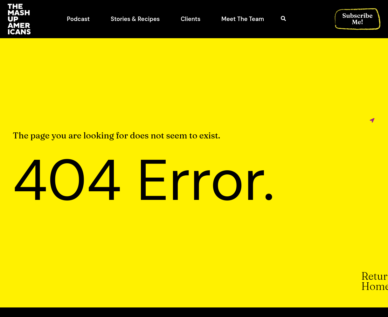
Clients (190, 19)
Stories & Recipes (135, 19)
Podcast (78, 19)
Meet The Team (242, 19)
